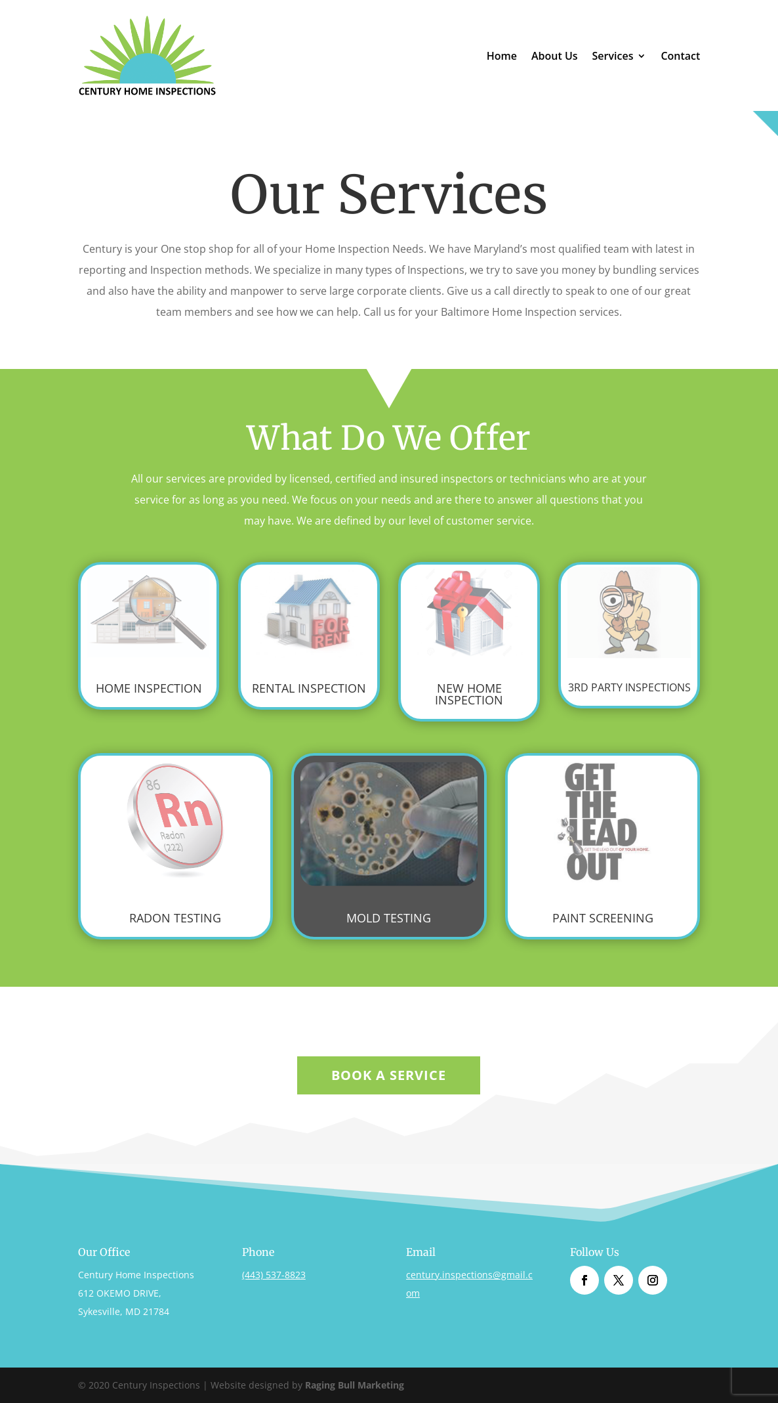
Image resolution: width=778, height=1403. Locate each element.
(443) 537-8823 (274, 1274)
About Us (554, 57)
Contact (680, 57)
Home (502, 57)
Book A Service (388, 1075)
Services (613, 57)
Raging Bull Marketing (354, 1385)
